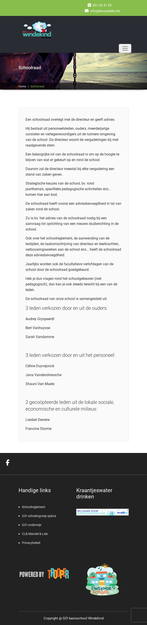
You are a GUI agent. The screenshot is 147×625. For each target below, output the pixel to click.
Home (22, 86)
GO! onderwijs (31, 525)
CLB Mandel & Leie (35, 534)
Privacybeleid (31, 543)
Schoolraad (37, 86)
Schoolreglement (33, 507)
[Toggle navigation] (125, 48)
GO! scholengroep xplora (39, 516)
